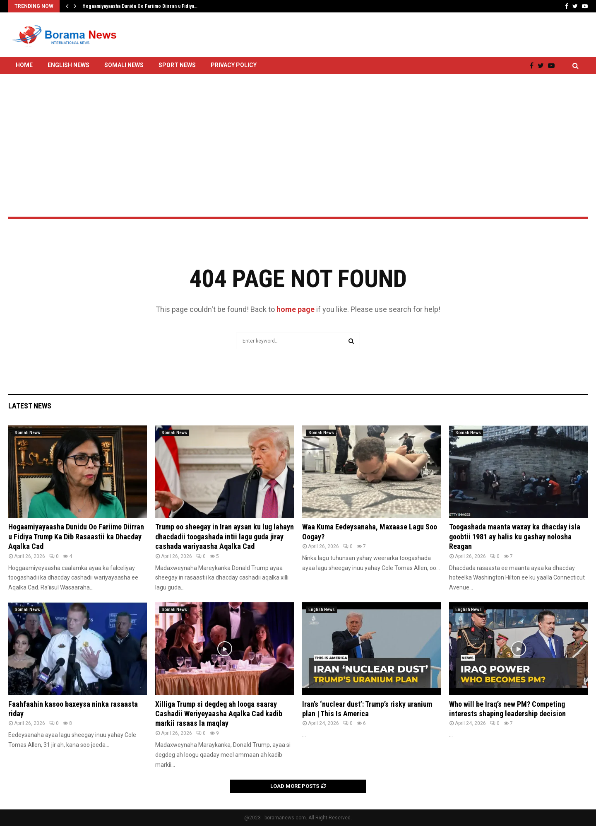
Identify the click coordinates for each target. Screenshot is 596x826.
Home (24, 65)
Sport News (177, 65)
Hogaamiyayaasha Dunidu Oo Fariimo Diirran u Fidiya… (139, 6)
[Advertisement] (298, 123)
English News (68, 65)
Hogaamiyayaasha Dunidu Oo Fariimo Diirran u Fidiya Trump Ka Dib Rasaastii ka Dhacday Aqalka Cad (76, 536)
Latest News (29, 405)
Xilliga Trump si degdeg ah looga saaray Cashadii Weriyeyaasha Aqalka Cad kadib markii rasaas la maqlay (218, 714)
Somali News (124, 65)
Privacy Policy (234, 65)
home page (295, 309)
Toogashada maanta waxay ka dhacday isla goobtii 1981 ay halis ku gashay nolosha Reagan (514, 536)
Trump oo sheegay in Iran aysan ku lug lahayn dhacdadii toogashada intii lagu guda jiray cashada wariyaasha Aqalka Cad (224, 536)
